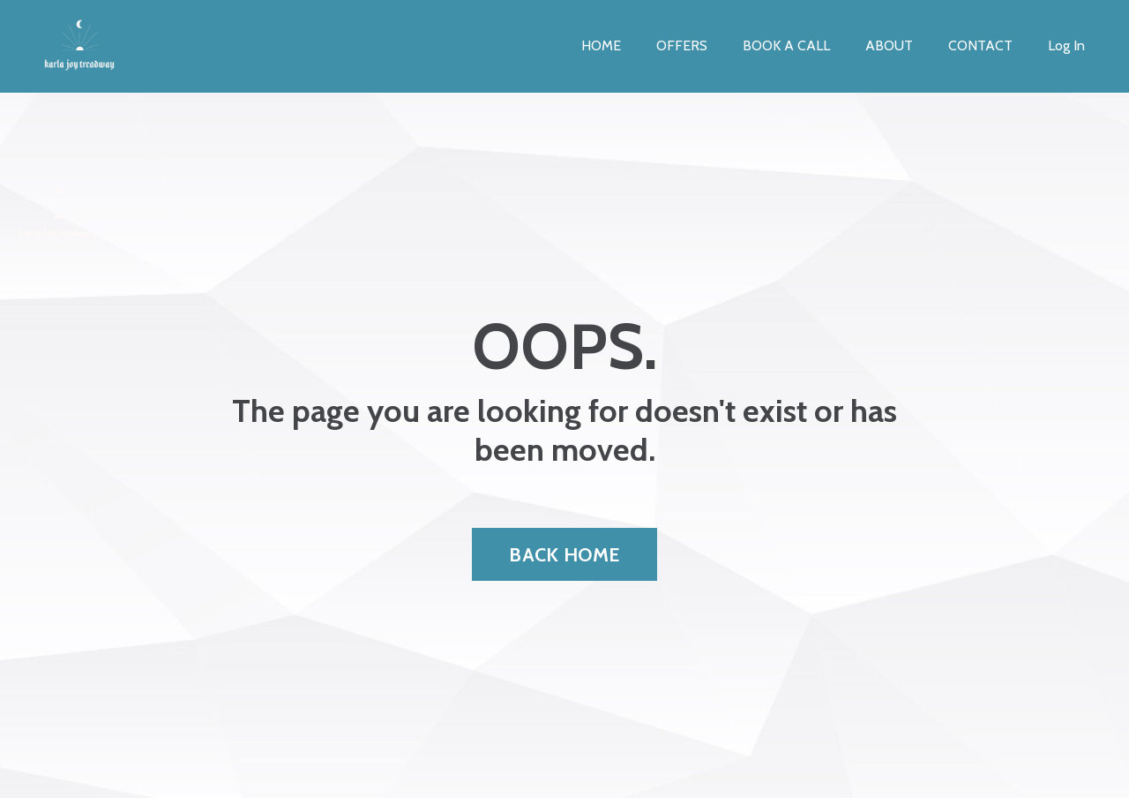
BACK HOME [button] (564, 554)
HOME (601, 45)
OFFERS (681, 45)
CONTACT (980, 45)
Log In (1066, 45)
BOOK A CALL (786, 45)
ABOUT (889, 45)
